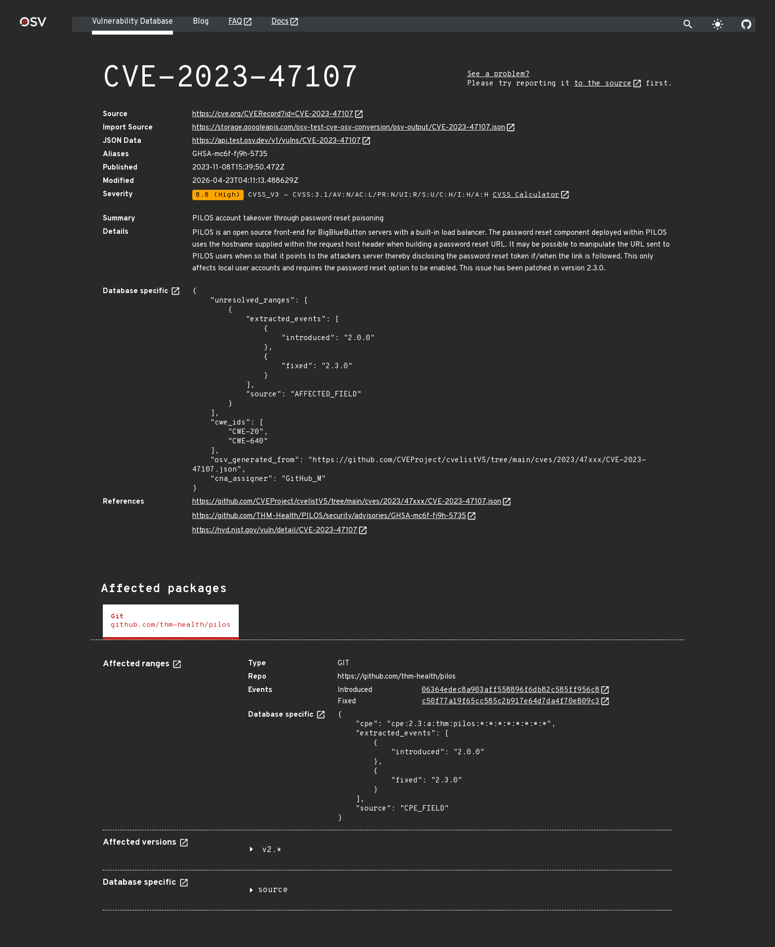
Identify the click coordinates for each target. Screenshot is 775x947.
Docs (280, 22)
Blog (201, 22)
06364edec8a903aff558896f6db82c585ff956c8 (511, 690)
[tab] (171, 622)
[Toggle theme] (718, 24)
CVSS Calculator (526, 195)
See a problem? (498, 74)
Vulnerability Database (132, 22)
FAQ (235, 22)
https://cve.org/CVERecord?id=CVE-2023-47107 (272, 114)
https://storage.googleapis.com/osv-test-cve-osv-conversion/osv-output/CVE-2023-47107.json (348, 127)
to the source (603, 83)
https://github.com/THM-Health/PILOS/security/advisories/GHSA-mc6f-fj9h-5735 (329, 516)
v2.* (272, 850)
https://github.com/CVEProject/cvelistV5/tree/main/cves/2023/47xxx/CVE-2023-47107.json (346, 502)
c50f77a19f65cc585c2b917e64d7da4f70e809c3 (511, 701)
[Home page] (33, 25)
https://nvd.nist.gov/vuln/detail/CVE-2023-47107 (274, 530)
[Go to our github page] (746, 24)
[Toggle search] (688, 24)
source (273, 890)
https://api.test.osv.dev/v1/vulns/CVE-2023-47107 (276, 141)
